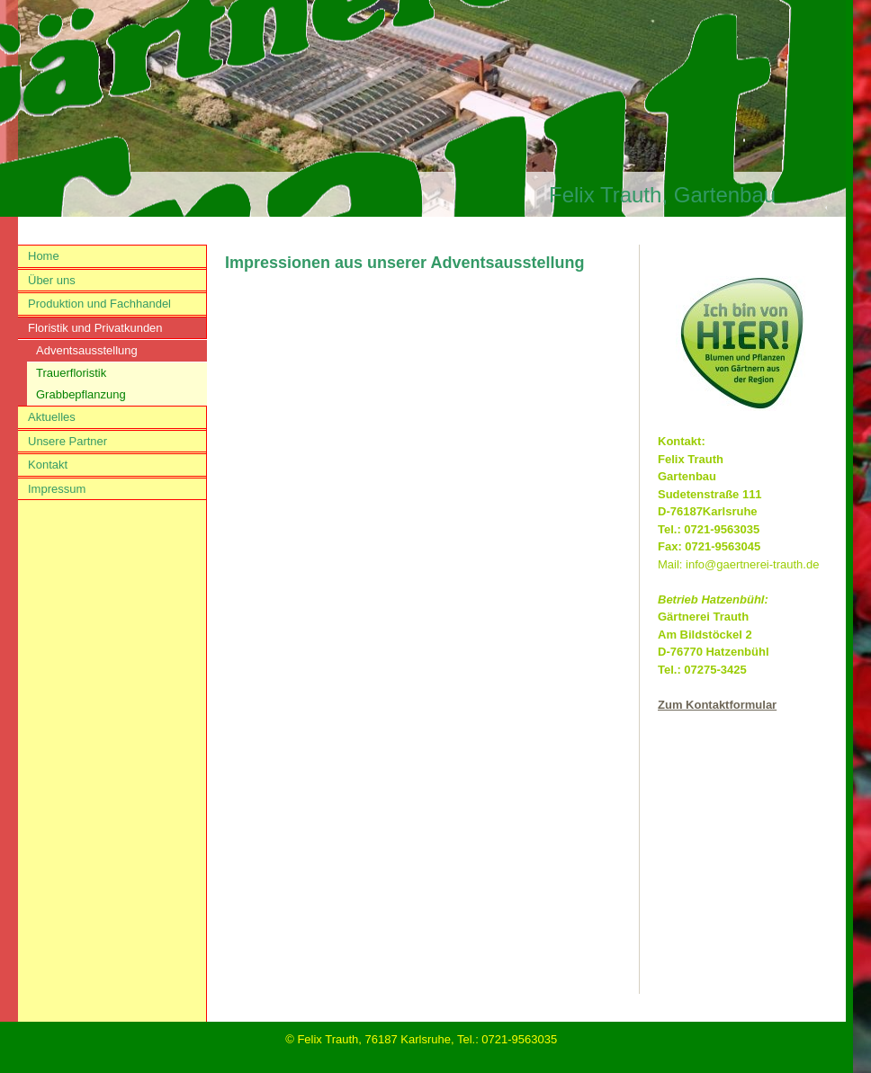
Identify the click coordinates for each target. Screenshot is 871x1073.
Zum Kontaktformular (717, 704)
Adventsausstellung (87, 350)
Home (43, 256)
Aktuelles (52, 417)
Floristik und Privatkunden (95, 328)
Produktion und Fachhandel (99, 303)
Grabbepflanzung (81, 394)
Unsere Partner (67, 441)
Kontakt (47, 464)
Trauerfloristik (71, 373)
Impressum (56, 489)
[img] (423, 108)
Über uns (52, 280)
